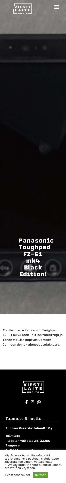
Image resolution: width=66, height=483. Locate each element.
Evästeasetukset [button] (17, 475)
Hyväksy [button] (40, 475)
